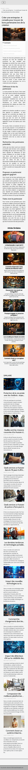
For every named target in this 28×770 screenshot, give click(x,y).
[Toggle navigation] (3, 2)
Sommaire (7, 43)
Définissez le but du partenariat (10, 45)
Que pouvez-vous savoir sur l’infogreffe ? (14, 291)
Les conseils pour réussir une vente (14, 337)
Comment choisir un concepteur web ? (14, 359)
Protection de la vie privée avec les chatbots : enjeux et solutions (14, 395)
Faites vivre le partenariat (8, 54)
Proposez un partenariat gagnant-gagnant (12, 51)
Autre (7, 8)
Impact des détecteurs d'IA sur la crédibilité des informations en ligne (14, 658)
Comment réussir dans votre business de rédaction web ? (14, 267)
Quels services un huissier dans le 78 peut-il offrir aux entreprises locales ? (14, 470)
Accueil (2, 8)
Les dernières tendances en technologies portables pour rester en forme (14, 544)
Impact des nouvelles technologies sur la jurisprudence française (14, 583)
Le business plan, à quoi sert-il (14, 245)
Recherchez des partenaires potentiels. (11, 48)
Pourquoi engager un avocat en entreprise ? (14, 314)
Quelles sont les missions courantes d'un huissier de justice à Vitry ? (14, 432)
